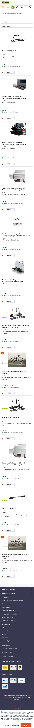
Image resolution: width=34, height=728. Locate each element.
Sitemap (4, 634)
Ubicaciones (5, 637)
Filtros (4, 22)
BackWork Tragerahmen (9, 50)
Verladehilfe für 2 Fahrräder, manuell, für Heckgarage (15, 372)
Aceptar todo (15, 725)
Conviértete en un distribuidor (10, 706)
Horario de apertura (7, 604)
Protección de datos (7, 617)
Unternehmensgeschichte (10, 648)
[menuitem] (5, 7)
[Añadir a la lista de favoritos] (2, 72)
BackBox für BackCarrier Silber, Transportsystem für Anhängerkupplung (14, 97)
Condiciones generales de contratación (12, 600)
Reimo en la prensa (7, 631)
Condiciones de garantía (8, 620)
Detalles (10, 72)
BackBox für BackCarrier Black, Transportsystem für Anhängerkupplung (14, 143)
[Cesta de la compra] (30, 7)
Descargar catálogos (25, 706)
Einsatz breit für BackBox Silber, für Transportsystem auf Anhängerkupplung (14, 189)
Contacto (10, 709)
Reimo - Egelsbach (8, 641)
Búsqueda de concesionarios (22, 703)
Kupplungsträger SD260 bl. (10, 417)
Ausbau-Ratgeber (6, 607)
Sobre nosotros (6, 645)
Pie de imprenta (6, 624)
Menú (5, 7)
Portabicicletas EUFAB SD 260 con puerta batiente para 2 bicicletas (15, 326)
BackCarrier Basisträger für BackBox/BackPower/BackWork (12, 280)
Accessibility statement (8, 610)
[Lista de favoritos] (21, 7)
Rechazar (6, 725)
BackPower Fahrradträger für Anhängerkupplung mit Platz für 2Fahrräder (16, 235)
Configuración (26, 725)
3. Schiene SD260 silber (9, 509)
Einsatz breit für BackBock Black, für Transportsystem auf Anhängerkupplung (14, 464)
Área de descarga (8, 703)
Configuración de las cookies (9, 614)
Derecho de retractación (8, 656)
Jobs (3, 627)
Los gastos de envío (7, 652)
